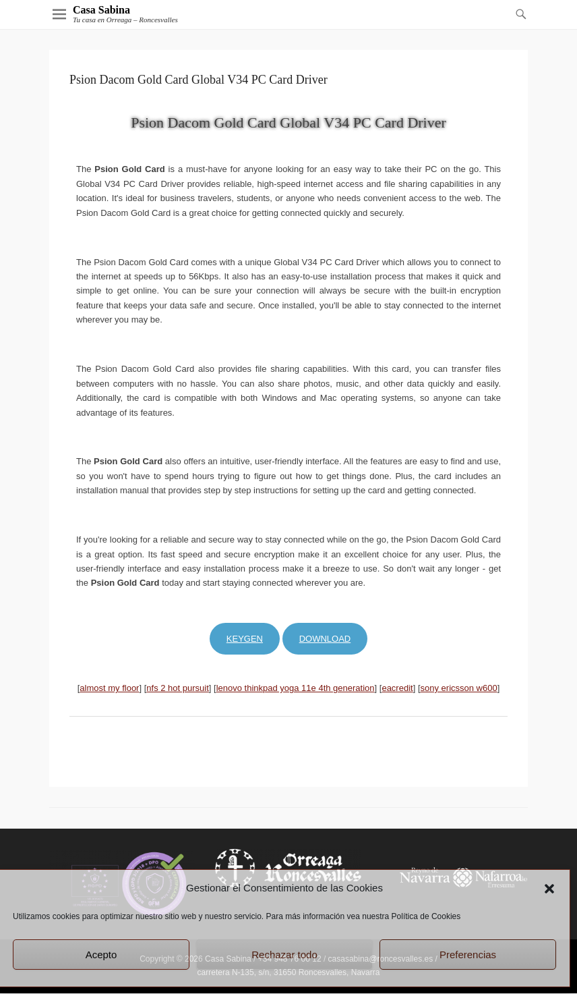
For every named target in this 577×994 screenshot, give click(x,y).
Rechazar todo (284, 954)
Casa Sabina (101, 10)
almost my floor (109, 688)
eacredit (397, 688)
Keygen (244, 639)
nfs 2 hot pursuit (177, 688)
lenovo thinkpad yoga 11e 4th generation (295, 688)
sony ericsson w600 (459, 688)
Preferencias (467, 954)
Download (325, 639)
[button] (549, 888)
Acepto (101, 954)
